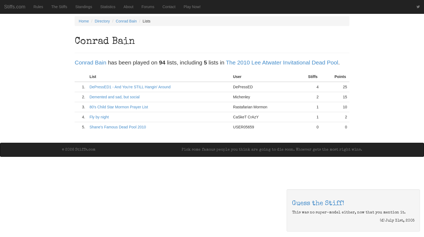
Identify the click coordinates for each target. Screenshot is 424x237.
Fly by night (99, 117)
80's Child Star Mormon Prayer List (119, 107)
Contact (169, 7)
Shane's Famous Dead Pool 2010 (118, 127)
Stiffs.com (14, 6)
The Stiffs (59, 7)
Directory (102, 21)
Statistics (107, 7)
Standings (83, 7)
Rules (38, 7)
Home (84, 21)
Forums (147, 7)
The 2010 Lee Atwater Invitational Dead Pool (282, 62)
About (129, 7)
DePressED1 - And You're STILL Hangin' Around (130, 87)
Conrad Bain (126, 21)
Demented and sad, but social (115, 97)
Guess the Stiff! (318, 203)
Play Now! (192, 7)
